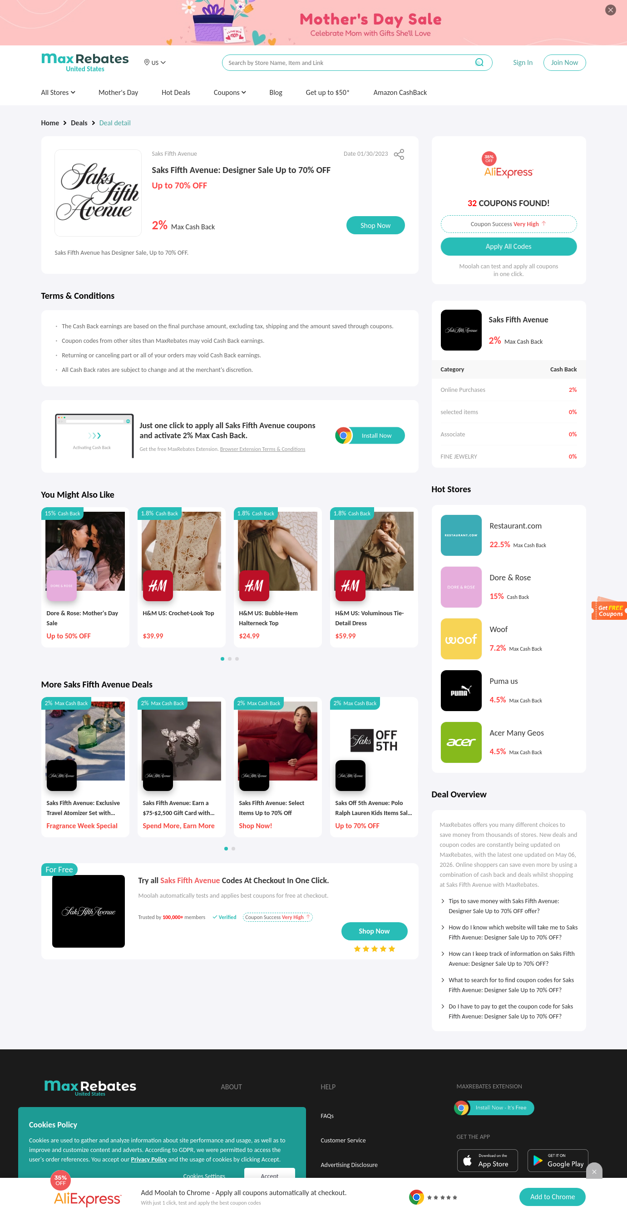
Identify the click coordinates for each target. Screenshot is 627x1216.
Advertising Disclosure (349, 1165)
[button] (155, 63)
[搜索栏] (339, 63)
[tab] (509, 903)
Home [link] (50, 123)
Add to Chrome (552, 1196)
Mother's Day (118, 92)
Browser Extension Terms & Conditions (263, 449)
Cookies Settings (204, 1176)
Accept (270, 1176)
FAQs (327, 1116)
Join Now (564, 62)
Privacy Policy (149, 1159)
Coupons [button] (230, 92)
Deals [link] (79, 123)
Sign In (523, 62)
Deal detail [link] (115, 123)
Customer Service (343, 1140)
